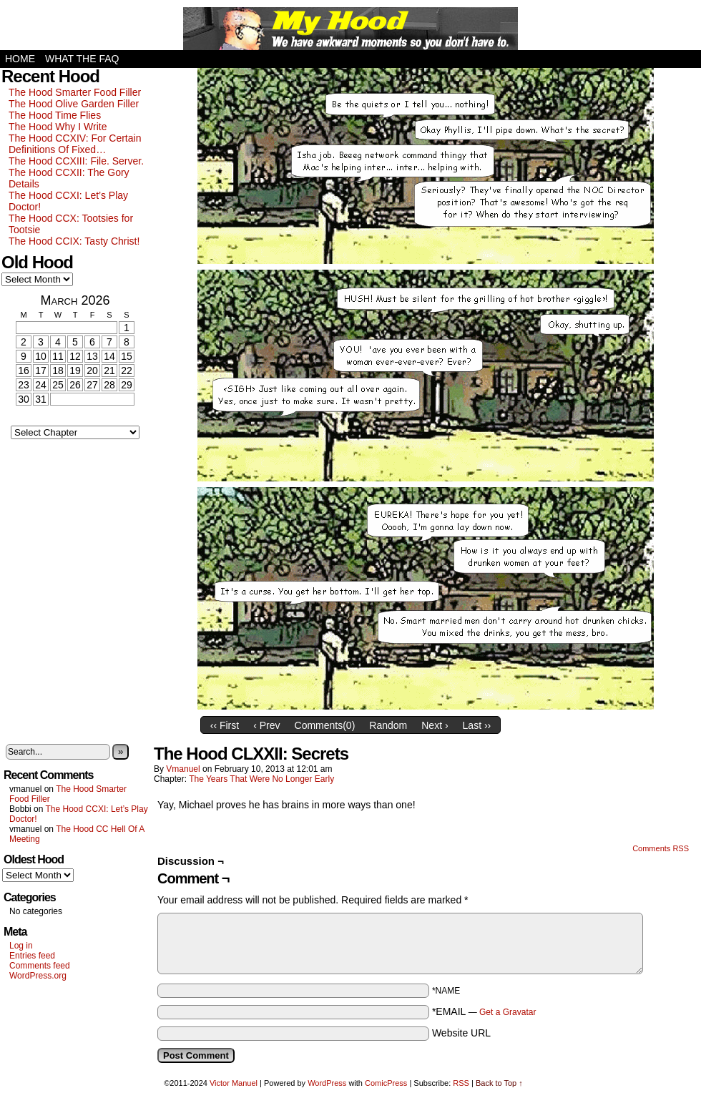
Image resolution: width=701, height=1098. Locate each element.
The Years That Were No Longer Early (261, 779)
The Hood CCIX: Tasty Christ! (74, 241)
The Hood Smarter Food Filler (75, 92)
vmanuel (183, 769)
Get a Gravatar (507, 1012)
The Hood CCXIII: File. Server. (76, 161)
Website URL (461, 1033)
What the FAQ (82, 58)
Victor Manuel (234, 1083)
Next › (434, 725)
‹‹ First (224, 725)
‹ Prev (266, 725)
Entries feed (32, 956)
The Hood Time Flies (55, 115)
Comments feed (39, 966)
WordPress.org (38, 976)
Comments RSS (660, 848)
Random (388, 725)
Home (20, 58)
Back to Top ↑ (499, 1083)
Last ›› (477, 725)
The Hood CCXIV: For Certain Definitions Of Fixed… (75, 143)
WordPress (327, 1083)
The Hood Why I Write (58, 126)
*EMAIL (484, 1011)
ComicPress (386, 1083)
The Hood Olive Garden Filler (74, 103)
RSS (461, 1083)
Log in (21, 946)
